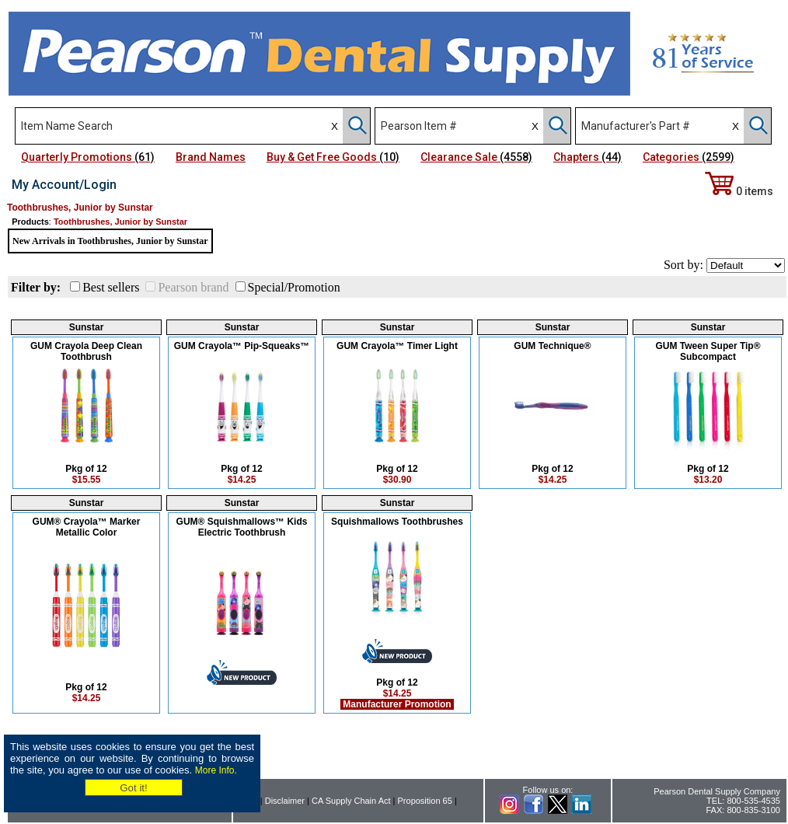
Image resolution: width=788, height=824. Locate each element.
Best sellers (110, 287)
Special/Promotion (294, 287)
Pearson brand (193, 287)
